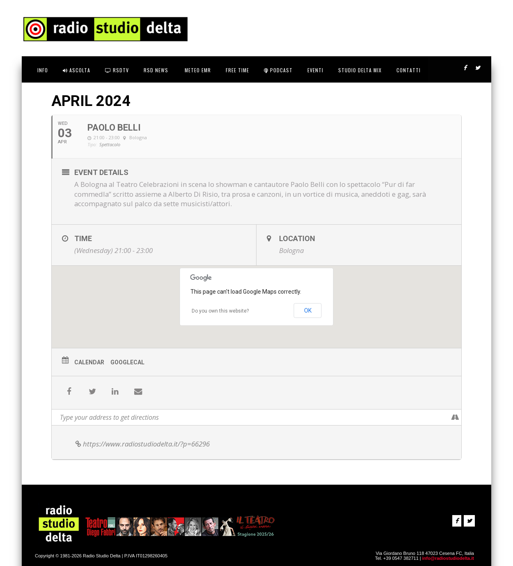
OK (307, 310)
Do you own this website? (220, 311)
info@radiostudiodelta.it (448, 558)
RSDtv (117, 70)
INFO (42, 70)
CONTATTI (408, 70)
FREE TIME (237, 70)
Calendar (89, 362)
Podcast (278, 70)
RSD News (156, 70)
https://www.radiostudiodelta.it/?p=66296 (142, 444)
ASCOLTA (76, 70)
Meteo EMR (197, 70)
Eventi (315, 70)
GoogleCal (127, 362)
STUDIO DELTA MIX (360, 70)
